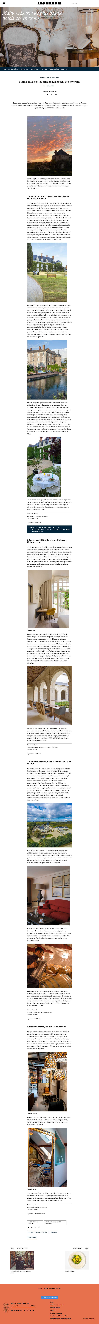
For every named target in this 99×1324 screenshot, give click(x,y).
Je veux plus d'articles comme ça (53, 1223)
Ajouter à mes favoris (33, 1223)
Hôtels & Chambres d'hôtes (38, 1232)
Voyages (54, 1232)
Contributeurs (55, 1307)
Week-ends (32, 1237)
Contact (53, 1310)
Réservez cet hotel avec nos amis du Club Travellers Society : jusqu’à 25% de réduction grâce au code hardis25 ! (49, 529)
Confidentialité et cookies (59, 1316)
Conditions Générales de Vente (60, 1318)
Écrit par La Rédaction (49, 91)
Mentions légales (56, 1313)
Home (52, 1302)
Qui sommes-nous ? (56, 1305)
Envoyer (32, 1306)
